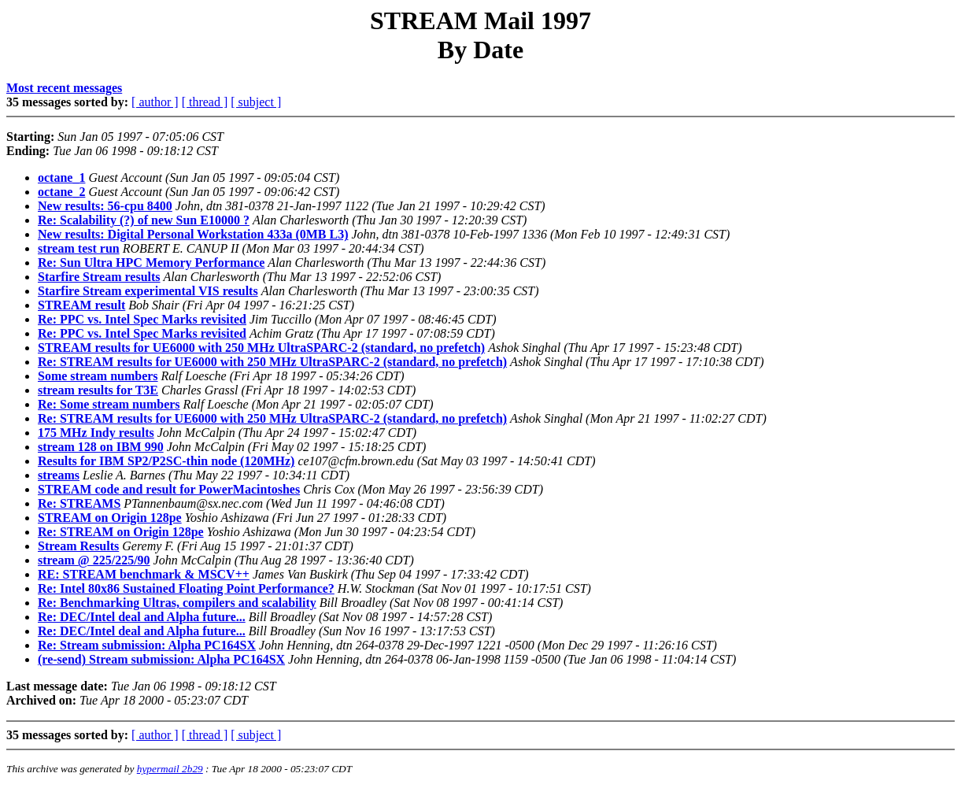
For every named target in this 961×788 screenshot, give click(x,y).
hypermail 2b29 (170, 769)
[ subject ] (256, 102)
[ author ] (155, 102)
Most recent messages (64, 87)
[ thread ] (205, 102)
